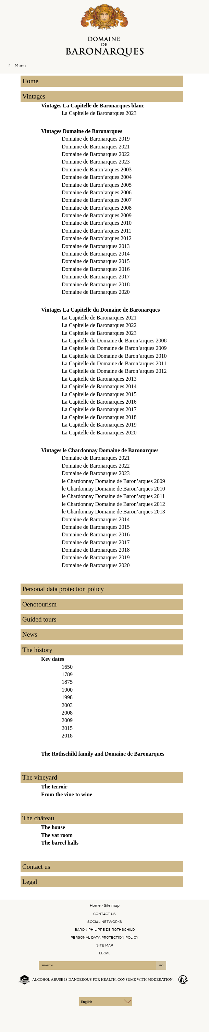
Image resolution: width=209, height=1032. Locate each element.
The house (53, 827)
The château (38, 818)
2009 (67, 720)
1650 (67, 667)
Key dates (52, 659)
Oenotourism (39, 604)
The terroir (54, 786)
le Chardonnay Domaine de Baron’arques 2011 (113, 496)
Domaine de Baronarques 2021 (96, 146)
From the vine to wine (66, 794)
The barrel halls (59, 843)
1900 (67, 690)
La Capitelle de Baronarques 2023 (99, 113)
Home (30, 80)
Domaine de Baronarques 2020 (96, 292)
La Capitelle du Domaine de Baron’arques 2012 (114, 371)
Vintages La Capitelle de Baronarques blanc (92, 105)
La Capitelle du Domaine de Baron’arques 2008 (114, 340)
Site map (104, 945)
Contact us (36, 866)
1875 (67, 682)
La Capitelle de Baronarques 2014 (99, 386)
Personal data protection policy (63, 588)
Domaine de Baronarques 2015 (96, 261)
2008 (67, 713)
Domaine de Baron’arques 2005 (97, 185)
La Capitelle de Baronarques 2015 (99, 394)
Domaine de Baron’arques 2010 (97, 223)
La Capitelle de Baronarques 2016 (99, 402)
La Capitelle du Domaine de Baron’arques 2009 (114, 348)
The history (37, 649)
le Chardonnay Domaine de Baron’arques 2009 (113, 481)
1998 (67, 697)
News (29, 634)
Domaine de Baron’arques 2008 (97, 208)
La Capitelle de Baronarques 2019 (99, 425)
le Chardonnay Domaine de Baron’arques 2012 (113, 504)
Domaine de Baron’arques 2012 (97, 238)
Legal (29, 881)
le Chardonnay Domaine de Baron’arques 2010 (113, 489)
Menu (16, 65)
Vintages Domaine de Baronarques (81, 131)
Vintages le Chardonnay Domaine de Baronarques (99, 450)
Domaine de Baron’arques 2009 (97, 215)
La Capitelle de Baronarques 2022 (99, 325)
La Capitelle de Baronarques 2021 (99, 318)
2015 (67, 728)
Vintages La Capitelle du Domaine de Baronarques (100, 310)
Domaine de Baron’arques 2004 (97, 177)
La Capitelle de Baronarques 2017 (99, 409)
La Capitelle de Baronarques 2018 (99, 417)
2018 (67, 736)
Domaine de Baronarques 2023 (96, 162)
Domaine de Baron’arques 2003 (97, 169)
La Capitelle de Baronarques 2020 (99, 432)
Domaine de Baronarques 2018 (96, 284)
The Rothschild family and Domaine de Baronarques (102, 754)
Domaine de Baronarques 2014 (96, 254)
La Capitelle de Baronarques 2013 (99, 379)
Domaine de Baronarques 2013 (96, 246)
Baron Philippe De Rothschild (105, 929)
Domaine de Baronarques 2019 (96, 139)
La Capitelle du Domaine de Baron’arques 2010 (114, 356)
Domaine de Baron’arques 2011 (96, 231)
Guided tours (39, 619)
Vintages (33, 96)
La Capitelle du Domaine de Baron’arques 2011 (114, 363)
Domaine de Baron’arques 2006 (97, 192)
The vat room (57, 835)
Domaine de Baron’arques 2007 (97, 200)
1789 (67, 674)
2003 (67, 705)
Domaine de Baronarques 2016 (96, 269)
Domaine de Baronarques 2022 (96, 154)
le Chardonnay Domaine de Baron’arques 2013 (113, 511)
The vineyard (39, 777)
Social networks (104, 921)
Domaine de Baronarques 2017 (96, 276)
